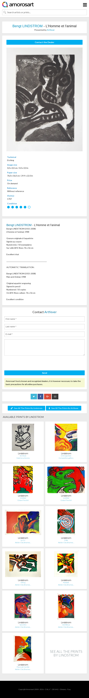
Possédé (66, 582)
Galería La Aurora (23, 458)
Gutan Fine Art (23, 500)
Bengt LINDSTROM (27, 26)
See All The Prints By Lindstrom (26, 408)
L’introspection (66, 456)
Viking (23, 582)
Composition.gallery (66, 458)
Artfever (51, 30)
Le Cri (23, 540)
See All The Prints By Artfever (63, 408)
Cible (66, 540)
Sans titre (23, 625)
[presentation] (26, 363)
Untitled (23, 498)
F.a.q (69, 689)
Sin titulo (23, 456)
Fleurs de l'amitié (23, 667)
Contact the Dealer (44, 42)
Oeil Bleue (66, 625)
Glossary (63, 689)
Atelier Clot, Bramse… (23, 542)
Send (44, 373)
